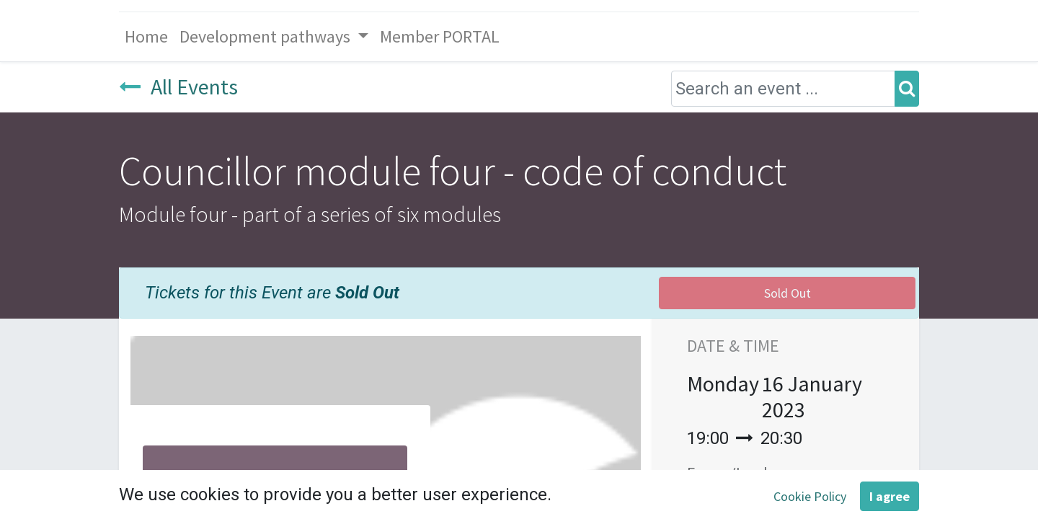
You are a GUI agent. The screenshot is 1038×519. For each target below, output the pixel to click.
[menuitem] (146, 37)
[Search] (907, 89)
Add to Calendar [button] (772, 508)
